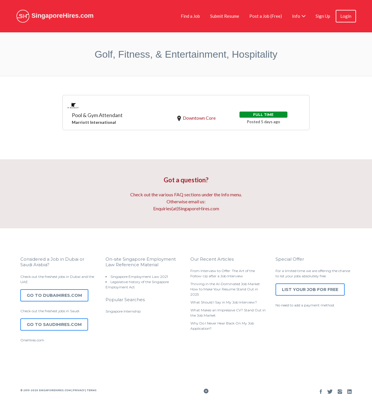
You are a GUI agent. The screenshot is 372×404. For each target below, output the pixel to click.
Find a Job (190, 16)
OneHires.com (32, 340)
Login (345, 16)
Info (296, 16)
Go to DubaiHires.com (54, 295)
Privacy (79, 390)
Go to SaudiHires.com (54, 324)
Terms (91, 390)
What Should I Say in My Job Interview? (223, 302)
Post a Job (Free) (265, 16)
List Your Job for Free (310, 289)
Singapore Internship (123, 311)
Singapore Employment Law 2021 (139, 276)
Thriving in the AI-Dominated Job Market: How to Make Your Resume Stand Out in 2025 (225, 289)
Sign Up (323, 16)
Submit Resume (224, 16)
